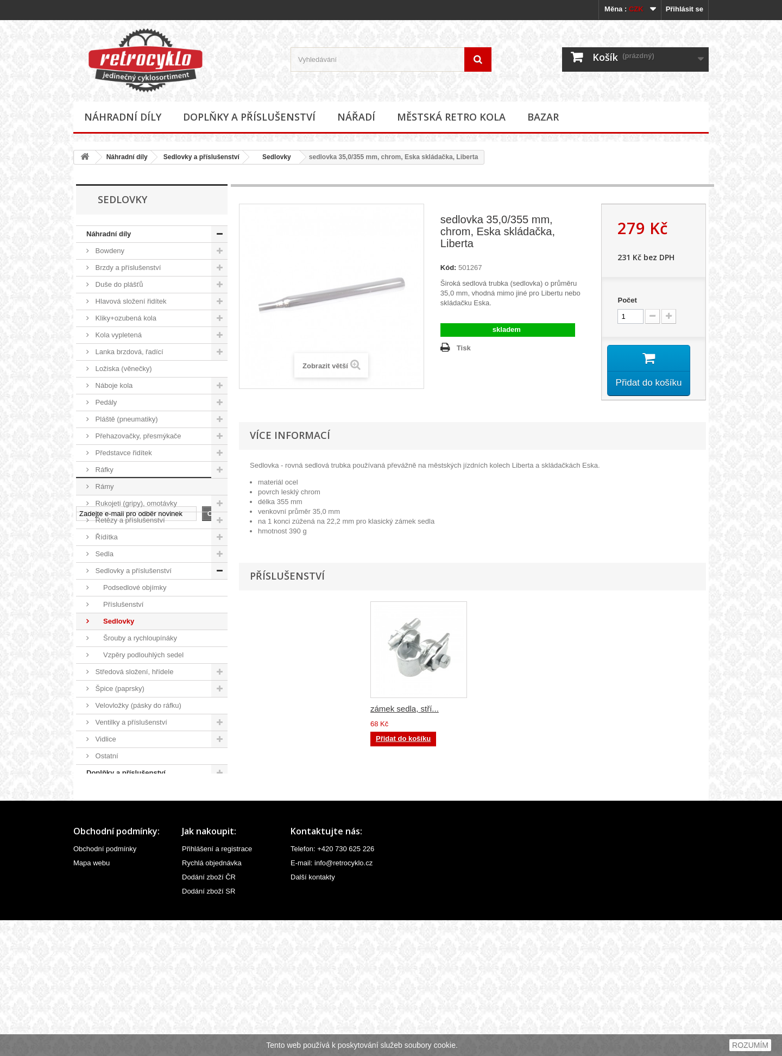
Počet (626, 300)
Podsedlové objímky (129, 587)
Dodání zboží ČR (209, 1013)
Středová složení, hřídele (133, 672)
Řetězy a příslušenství (129, 520)
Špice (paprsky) (118, 688)
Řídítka (105, 537)
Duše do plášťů (118, 284)
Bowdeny (108, 251)
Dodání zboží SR (208, 1027)
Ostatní (105, 756)
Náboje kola (113, 385)
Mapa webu (91, 999)
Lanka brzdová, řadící (128, 352)
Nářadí (356, 116)
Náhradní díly (122, 116)
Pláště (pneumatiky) (125, 419)
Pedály (105, 402)
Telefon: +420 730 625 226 (332, 984)
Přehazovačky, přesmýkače (137, 436)
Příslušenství (118, 604)
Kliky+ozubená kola (124, 318)
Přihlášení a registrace (217, 984)
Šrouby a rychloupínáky (135, 638)
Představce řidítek (122, 453)
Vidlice (104, 739)
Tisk (464, 348)
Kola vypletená (117, 335)
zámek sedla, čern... (406, 710)
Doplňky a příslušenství (249, 116)
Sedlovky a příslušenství (201, 157)
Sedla (103, 554)
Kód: (448, 267)
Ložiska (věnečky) (122, 368)
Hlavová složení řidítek (129, 301)
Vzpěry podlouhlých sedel (138, 655)
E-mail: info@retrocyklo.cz (332, 999)
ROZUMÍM (750, 1045)
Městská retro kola (451, 116)
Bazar (543, 116)
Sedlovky (273, 157)
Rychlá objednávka (212, 999)
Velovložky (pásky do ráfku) (137, 705)
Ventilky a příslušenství (130, 722)
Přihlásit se (684, 9)
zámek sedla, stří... (512, 710)
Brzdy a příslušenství (127, 267)
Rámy (103, 486)
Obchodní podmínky (104, 984)
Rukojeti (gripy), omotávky (135, 503)
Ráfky (103, 470)
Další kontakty (313, 1013)
